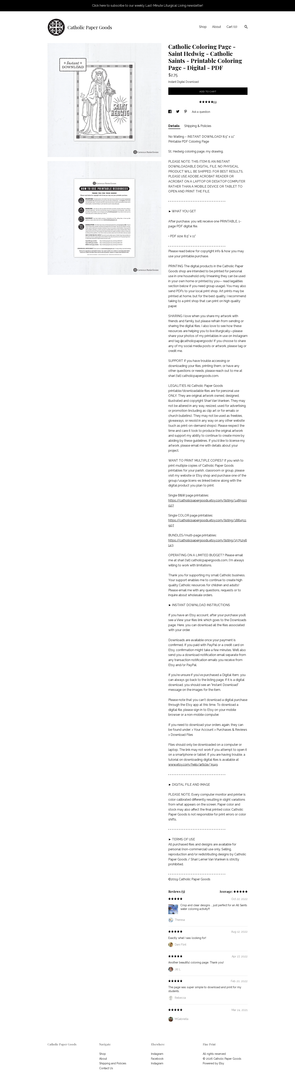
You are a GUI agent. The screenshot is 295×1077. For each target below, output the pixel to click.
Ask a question (201, 111)
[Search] (246, 27)
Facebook (157, 1058)
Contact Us (106, 1068)
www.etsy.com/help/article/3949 (193, 764)
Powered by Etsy (213, 1063)
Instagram (157, 1053)
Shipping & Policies (197, 126)
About (216, 27)
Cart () (232, 27)
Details (174, 126)
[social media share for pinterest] (186, 111)
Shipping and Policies (112, 1063)
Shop (203, 27)
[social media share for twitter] (178, 111)
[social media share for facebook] (170, 111)
